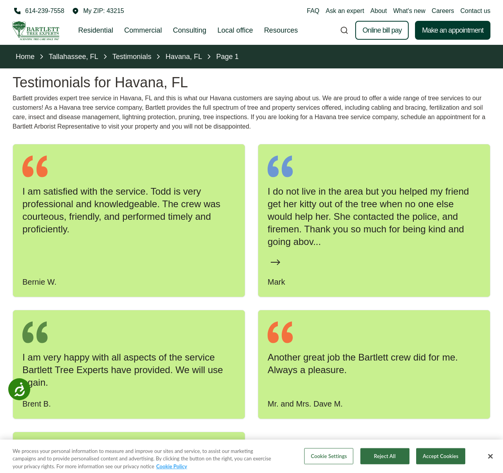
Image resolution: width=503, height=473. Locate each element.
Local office (235, 30)
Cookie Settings (329, 460)
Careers (443, 10)
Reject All (385, 460)
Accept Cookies (441, 460)
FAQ (313, 10)
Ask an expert (345, 10)
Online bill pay (382, 30)
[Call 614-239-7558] (38, 11)
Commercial (143, 30)
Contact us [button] (475, 10)
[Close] (490, 460)
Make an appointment (452, 30)
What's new (409, 10)
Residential (95, 30)
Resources (281, 30)
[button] (98, 11)
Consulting (189, 30)
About (379, 10)
